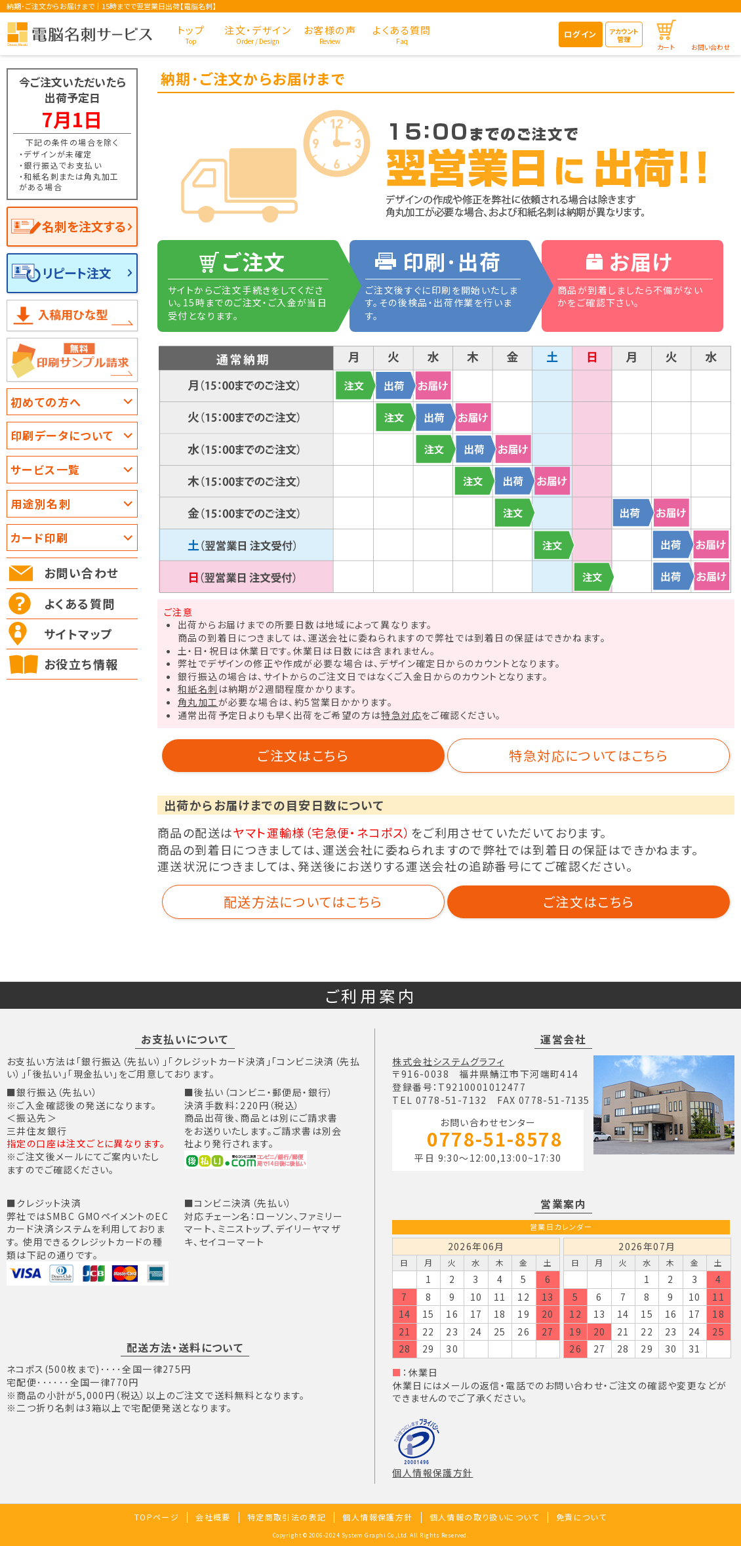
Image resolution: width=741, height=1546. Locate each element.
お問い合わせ (710, 47)
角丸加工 (198, 701)
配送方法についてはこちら (303, 901)
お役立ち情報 (81, 663)
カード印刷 (39, 537)
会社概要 (213, 1516)
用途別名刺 (40, 503)
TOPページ (156, 1516)
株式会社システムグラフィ (448, 1061)
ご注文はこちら (303, 755)
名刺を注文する (84, 226)
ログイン (580, 33)
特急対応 (401, 715)
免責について (581, 1516)
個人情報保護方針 (432, 1472)
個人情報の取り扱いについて (485, 1516)
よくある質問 (79, 603)
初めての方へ (45, 402)
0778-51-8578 (495, 1139)
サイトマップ (78, 633)
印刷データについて (62, 435)
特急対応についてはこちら (588, 755)
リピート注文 (76, 272)
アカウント (623, 35)
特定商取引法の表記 (287, 1516)
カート (666, 47)
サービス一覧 (45, 469)
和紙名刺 (198, 688)
